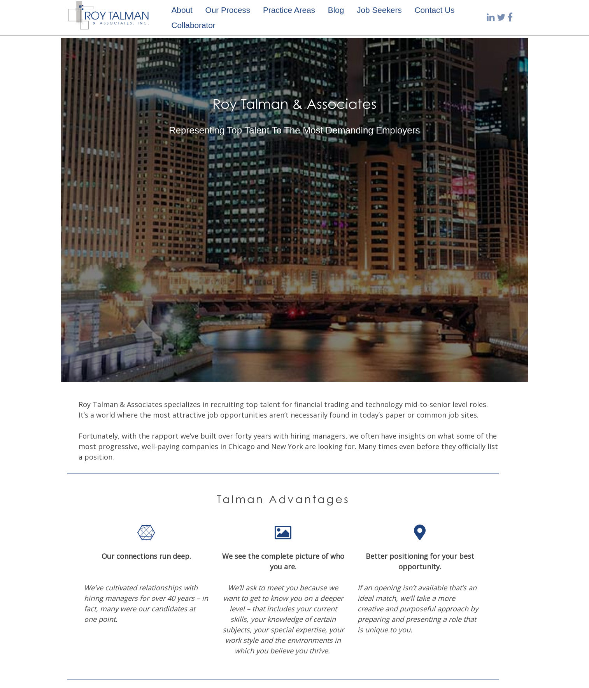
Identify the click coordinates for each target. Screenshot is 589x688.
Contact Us (435, 9)
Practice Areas (289, 9)
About (181, 9)
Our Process (228, 9)
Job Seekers (379, 9)
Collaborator (193, 25)
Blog (336, 9)
